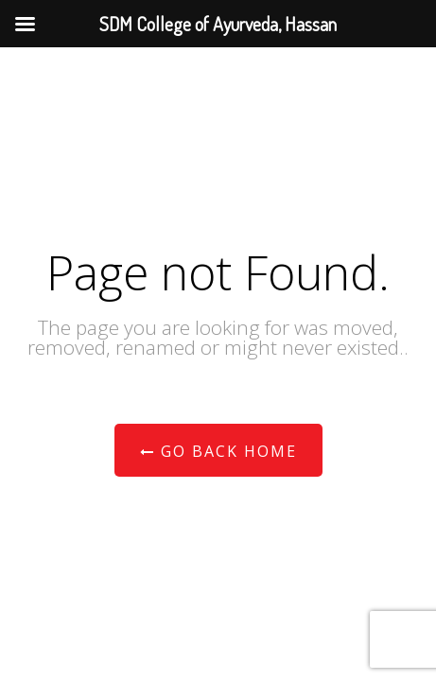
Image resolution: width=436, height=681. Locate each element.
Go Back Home (218, 451)
